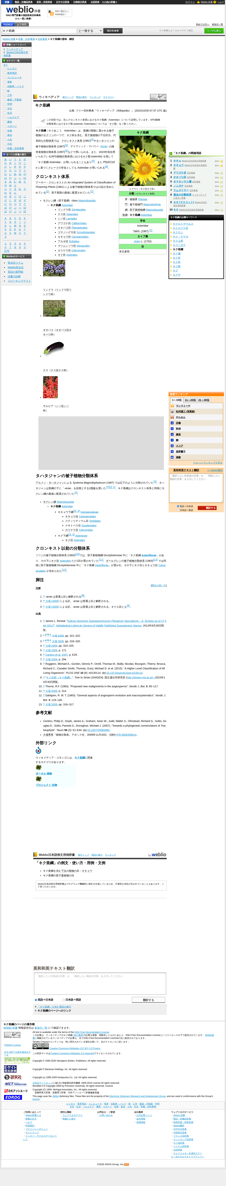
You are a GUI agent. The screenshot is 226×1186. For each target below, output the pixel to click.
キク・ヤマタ (180, 236)
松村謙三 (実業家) (185, 411)
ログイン (190, 2)
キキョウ (87, 870)
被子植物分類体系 (134, 560)
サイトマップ (32, 1132)
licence (36, 1099)
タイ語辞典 (178, 1143)
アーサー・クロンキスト (50, 182)
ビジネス (12, 68)
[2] (92, 139)
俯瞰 (178, 457)
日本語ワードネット (42, 1083)
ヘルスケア (13, 117)
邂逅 (178, 434)
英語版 (104, 146)
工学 (9, 95)
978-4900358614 (126, 734)
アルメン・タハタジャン (50, 482)
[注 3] (71, 534)
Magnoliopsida (154, 209)
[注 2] (76, 510)
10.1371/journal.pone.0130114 (124, 672)
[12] (155, 559)
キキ (176, 209)
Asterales (71, 254)
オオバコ (48, 329)
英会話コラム (15, 262)
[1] (150, 230)
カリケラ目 (64, 250)
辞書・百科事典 (26, 39)
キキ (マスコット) (183, 202)
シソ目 (62, 218)
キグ (175, 270)
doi (104, 672)
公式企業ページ (144, 1115)
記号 (6, 251)
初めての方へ (202, 24)
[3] (66, 145)
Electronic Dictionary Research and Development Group (137, 1096)
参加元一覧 (217, 24)
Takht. (136, 231)
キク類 (113, 123)
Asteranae (81, 535)
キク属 (177, 253)
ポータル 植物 (44, 773)
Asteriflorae (149, 555)
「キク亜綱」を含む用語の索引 (54, 1006)
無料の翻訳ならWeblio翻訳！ (62, 13)
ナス (45, 370)
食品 (9, 135)
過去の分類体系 (182, 194)
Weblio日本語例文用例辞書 (57, 854)
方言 (9, 144)
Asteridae (146, 214)
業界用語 (12, 73)
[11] (101, 559)
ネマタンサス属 (182, 181)
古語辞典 (95, 2)
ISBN (112, 734)
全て (6, 65)
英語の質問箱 (15, 271)
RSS (126, 1164)
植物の (73, 870)
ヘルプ (220, 2)
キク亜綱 (79, 757)
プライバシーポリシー (37, 1129)
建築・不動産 (14, 99)
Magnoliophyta (152, 204)
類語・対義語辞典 (24, 2)
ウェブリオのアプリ (72, 1115)
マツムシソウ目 (67, 245)
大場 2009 (58, 635)
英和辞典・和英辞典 (183, 1122)
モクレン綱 (49, 200)
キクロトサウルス (183, 223)
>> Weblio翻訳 (215, 470)
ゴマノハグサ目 (67, 232)
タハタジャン (104, 140)
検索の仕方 (31, 1118)
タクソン (48, 135)
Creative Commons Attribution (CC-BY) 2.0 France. (75, 1048)
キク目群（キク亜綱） (59, 677)
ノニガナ (178, 185)
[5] (93, 161)
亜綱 (125, 214)
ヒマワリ (133, 189)
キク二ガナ (179, 245)
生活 (9, 113)
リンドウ (48, 289)
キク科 (150, 189)
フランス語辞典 (181, 1136)
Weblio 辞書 (207, 2)
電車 (9, 82)
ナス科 (62, 370)
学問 (9, 104)
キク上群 (178, 240)
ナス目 (62, 214)
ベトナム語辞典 (181, 1146)
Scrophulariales (86, 232)
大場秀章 (48, 734)
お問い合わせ (106, 1115)
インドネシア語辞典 (183, 1139)
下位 (63, 870)
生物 (9, 130)
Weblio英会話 (16, 267)
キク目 (143, 189)
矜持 (178, 428)
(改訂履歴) (78, 1035)
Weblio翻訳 (178, 1125)
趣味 (9, 121)
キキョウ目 (64, 236)
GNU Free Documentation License (91, 1032)
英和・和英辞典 (44, 2)
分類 (131, 193)
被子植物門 (136, 204)
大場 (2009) (52, 601)
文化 (9, 108)
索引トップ (68, 97)
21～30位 (203, 399)
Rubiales (74, 241)
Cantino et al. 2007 (56, 654)
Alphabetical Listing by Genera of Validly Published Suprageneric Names (99, 625)
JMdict (55, 1096)
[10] (77, 554)
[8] (82, 595)
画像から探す (69, 1118)
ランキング (95, 97)
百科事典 (42, 39)
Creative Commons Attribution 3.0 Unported (72, 1053)
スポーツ (12, 126)
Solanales (72, 214)
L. (142, 241)
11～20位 (190, 399)
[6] (106, 166)
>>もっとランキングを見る (207, 462)
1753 (148, 241)
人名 (9, 139)
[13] (64, 569)
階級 (93, 488)
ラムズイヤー (181, 190)
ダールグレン (113, 560)
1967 (145, 231)
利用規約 (30, 1125)
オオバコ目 (64, 227)
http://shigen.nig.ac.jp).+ (141, 677)
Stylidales (95, 520)
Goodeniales (88, 525)
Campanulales (80, 236)
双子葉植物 (91, 135)
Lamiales (71, 218)
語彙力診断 (14, 276)
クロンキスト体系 (145, 193)
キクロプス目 (180, 228)
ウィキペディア (49, 97)
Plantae (142, 199)
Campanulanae (89, 511)
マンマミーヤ (183, 405)
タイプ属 (142, 236)
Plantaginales (79, 227)
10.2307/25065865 (98, 730)
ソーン (39, 555)
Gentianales (79, 209)
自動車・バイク (15, 86)
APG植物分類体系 (61, 156)
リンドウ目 (64, 209)
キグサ (177, 274)
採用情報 (140, 1122)
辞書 (7, 2)
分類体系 (48, 140)
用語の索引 (81, 97)
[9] (128, 605)
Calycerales (78, 250)
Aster (137, 241)
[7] (107, 487)
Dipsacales (83, 245)
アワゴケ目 (64, 223)
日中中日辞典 (62, 2)
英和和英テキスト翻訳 (54, 968)
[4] (66, 150)
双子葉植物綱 (137, 209)
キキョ (177, 160)
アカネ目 (63, 241)
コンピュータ (14, 77)
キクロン (178, 232)
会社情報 (140, 1118)
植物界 (133, 199)
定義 (178, 423)
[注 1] (112, 487)
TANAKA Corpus (12, 1045)
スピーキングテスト (19, 280)
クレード (53, 167)
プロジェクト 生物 (46, 784)
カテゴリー (108, 97)
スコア (179, 445)
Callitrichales (79, 223)
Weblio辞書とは (33, 1115)
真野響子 (181, 451)
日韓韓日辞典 (79, 2)
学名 (142, 220)
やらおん (181, 417)
